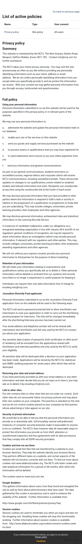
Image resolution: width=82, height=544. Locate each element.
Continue (41, 541)
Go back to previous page (66, 11)
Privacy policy (41, 537)
